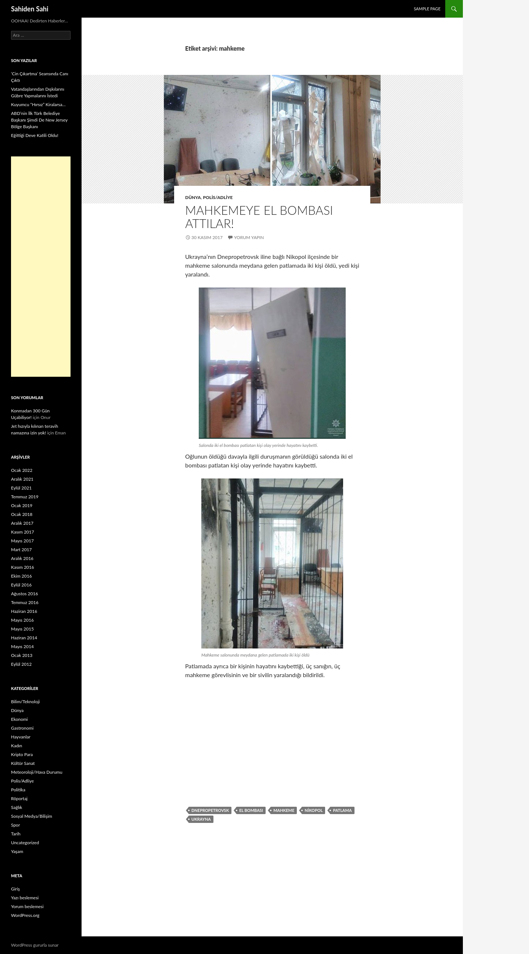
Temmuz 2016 (25, 602)
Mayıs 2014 (22, 646)
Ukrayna (201, 819)
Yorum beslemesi (27, 906)
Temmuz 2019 (25, 496)
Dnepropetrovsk (210, 810)
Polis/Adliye (218, 197)
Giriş (15, 889)
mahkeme (283, 810)
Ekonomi (19, 719)
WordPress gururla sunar (34, 945)
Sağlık (16, 807)
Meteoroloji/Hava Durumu (36, 772)
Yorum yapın (249, 237)
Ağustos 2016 (24, 593)
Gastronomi (22, 728)
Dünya (193, 197)
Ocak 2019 (21, 505)
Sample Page (427, 8)
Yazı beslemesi (25, 897)
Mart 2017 (21, 549)
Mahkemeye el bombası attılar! (259, 217)
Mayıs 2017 (22, 540)
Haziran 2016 (24, 611)
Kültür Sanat (23, 763)
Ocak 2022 (21, 470)
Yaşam (17, 851)
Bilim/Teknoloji (25, 701)
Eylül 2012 (21, 664)
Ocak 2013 (21, 655)
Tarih (16, 833)
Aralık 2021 (22, 479)
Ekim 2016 (21, 576)
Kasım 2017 (22, 532)
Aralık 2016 (22, 558)
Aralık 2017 (22, 523)
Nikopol (314, 810)
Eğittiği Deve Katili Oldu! (34, 135)
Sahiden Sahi (29, 9)
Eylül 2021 (21, 488)
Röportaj (19, 798)
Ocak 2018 (21, 514)
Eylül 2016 (21, 585)
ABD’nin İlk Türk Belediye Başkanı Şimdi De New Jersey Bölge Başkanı (39, 120)
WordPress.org (25, 915)
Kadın (16, 745)
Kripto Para (22, 754)
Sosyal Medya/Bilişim (31, 816)
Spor (15, 825)
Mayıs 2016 (22, 620)
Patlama (342, 810)
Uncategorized (25, 842)
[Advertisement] (41, 266)
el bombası (251, 810)
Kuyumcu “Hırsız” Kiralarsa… (38, 104)
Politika (18, 789)
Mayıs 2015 (22, 629)
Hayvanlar (20, 737)
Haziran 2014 (24, 637)
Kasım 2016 (22, 567)
